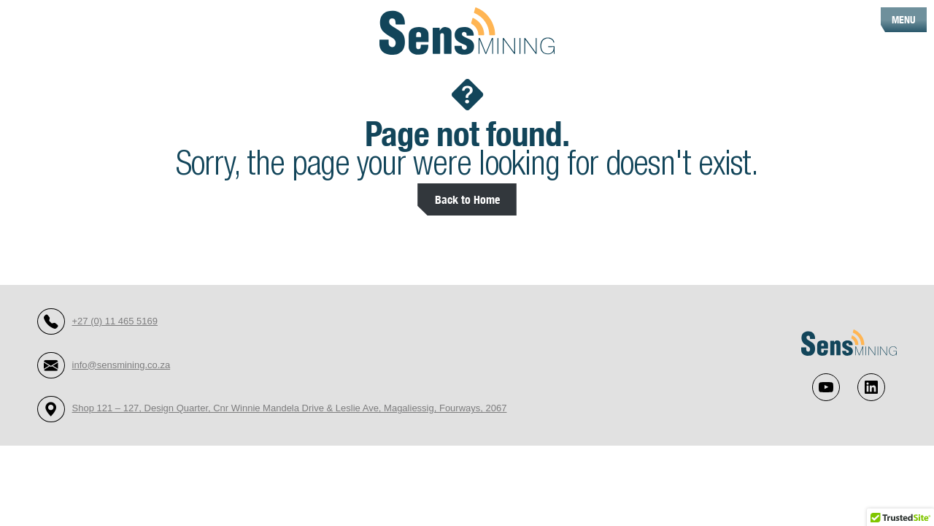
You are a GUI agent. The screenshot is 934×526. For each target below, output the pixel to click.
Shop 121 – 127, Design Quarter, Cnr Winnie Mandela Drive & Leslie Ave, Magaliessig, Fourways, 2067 (289, 408)
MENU (904, 19)
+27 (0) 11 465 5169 (115, 321)
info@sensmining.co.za (121, 364)
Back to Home (467, 199)
